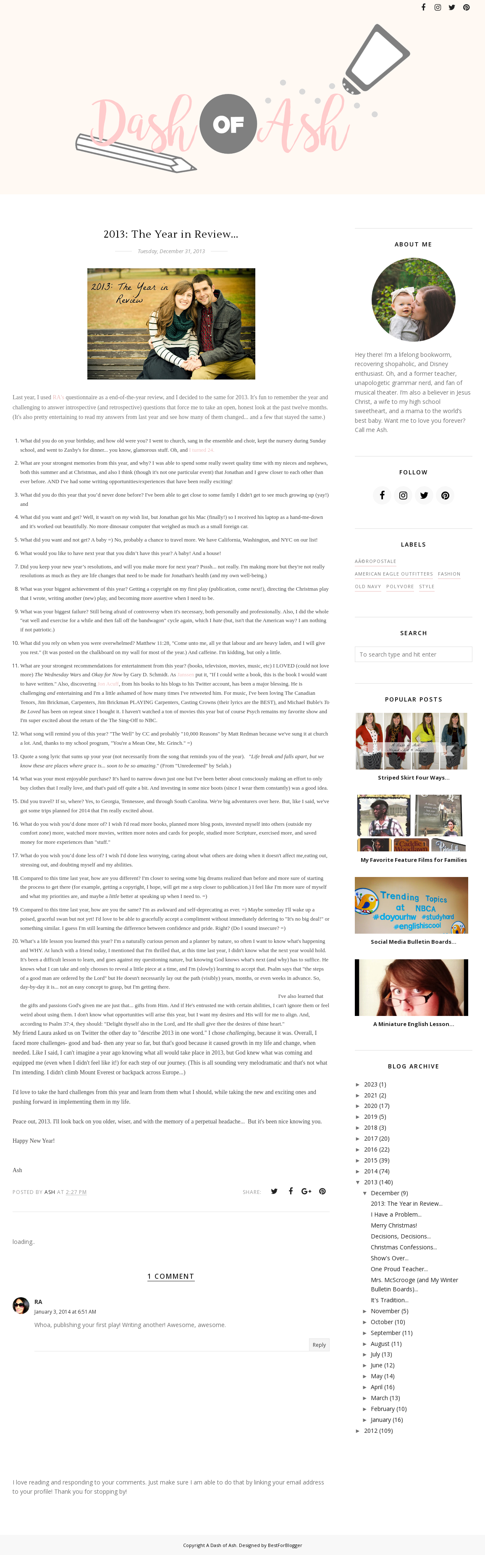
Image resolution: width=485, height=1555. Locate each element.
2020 (371, 1106)
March (379, 1398)
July (375, 1354)
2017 (371, 1138)
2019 (371, 1116)
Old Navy (368, 586)
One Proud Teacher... (399, 1269)
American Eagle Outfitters (394, 574)
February (383, 1409)
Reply (319, 1344)
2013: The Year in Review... (407, 1203)
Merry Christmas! (394, 1225)
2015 (371, 1160)
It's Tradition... (390, 1300)
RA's (58, 397)
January (381, 1420)
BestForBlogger (285, 1545)
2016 (371, 1149)
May (377, 1376)
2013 (371, 1182)
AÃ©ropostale (375, 561)
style (427, 586)
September (386, 1333)
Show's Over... (390, 1258)
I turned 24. (201, 450)
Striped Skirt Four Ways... (414, 777)
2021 (371, 1095)
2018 (371, 1127)
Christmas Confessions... (404, 1247)
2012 (371, 1431)
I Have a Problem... (396, 1214)
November (385, 1311)
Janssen (185, 674)
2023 (371, 1084)
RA (38, 1302)
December (385, 1193)
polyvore (400, 586)
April (377, 1387)
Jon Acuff (108, 684)
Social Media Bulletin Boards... (413, 941)
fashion (449, 574)
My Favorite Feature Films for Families (414, 860)
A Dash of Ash (221, 1545)
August (380, 1344)
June (377, 1365)
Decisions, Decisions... (401, 1236)
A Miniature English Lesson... (413, 1024)
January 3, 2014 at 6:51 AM (65, 1311)
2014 (371, 1171)
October (382, 1322)
